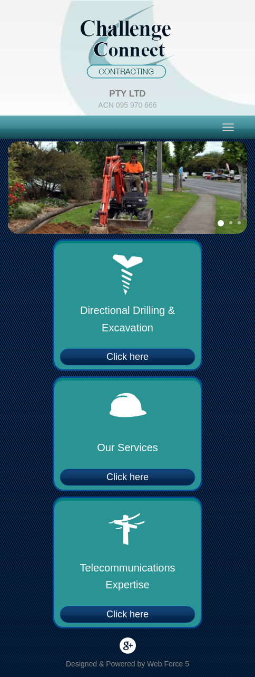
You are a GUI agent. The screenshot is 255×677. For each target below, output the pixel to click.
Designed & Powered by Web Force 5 (127, 664)
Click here (127, 356)
